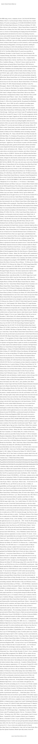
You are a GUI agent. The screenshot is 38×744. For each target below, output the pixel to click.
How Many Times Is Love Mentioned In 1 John (11, 727)
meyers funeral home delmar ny (8, 4)
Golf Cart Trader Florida (28, 727)
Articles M (30, 729)
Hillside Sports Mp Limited (21, 729)
